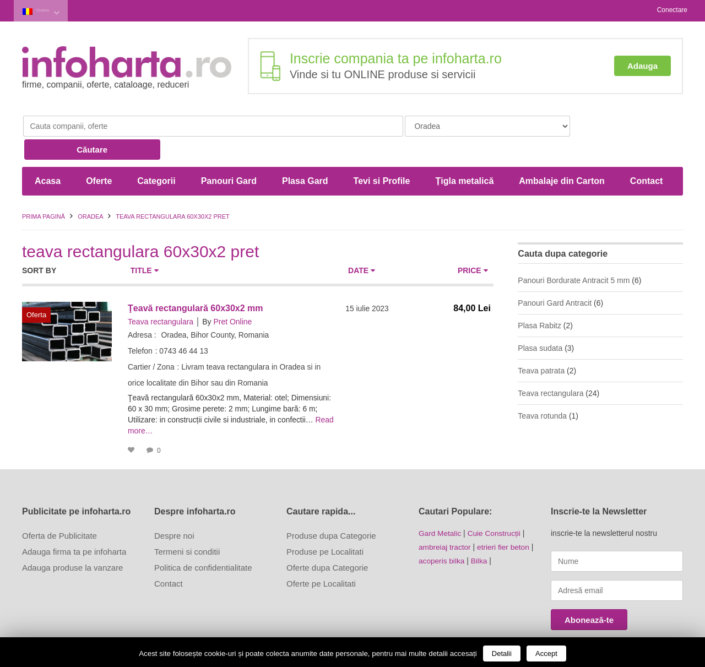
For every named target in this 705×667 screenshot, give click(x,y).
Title (145, 244)
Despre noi (174, 509)
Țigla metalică (464, 155)
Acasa (48, 155)
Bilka (480, 533)
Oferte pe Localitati (321, 557)
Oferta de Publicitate (59, 509)
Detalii (502, 653)
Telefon (140, 325)
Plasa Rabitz (539, 299)
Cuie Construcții (496, 507)
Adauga (642, 64)
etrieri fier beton (505, 520)
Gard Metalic (440, 507)
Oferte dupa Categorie (327, 541)
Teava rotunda (542, 390)
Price (473, 244)
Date (361, 244)
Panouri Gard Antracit (555, 277)
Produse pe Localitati (325, 525)
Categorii (156, 155)
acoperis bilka (442, 533)
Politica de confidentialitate (203, 541)
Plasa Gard (305, 155)
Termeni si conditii (187, 525)
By (206, 295)
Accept (546, 653)
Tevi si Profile (382, 155)
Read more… (150, 404)
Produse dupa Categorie (331, 509)
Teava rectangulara (160, 295)
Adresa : (142, 309)
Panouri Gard (229, 155)
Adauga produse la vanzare (72, 541)
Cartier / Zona (151, 341)
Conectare (672, 10)
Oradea (50, 10)
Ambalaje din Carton (562, 155)
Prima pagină (43, 190)
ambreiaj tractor (445, 520)
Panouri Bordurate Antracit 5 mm (574, 254)
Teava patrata (541, 344)
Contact (646, 155)
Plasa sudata (540, 322)
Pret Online (232, 295)
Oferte (99, 155)
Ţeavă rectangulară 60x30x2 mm (195, 282)
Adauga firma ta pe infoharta (74, 525)
